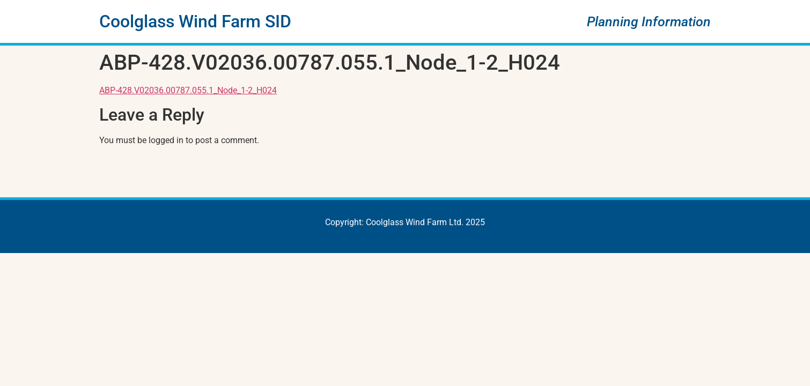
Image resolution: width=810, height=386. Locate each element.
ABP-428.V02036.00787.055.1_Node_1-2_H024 (188, 90)
